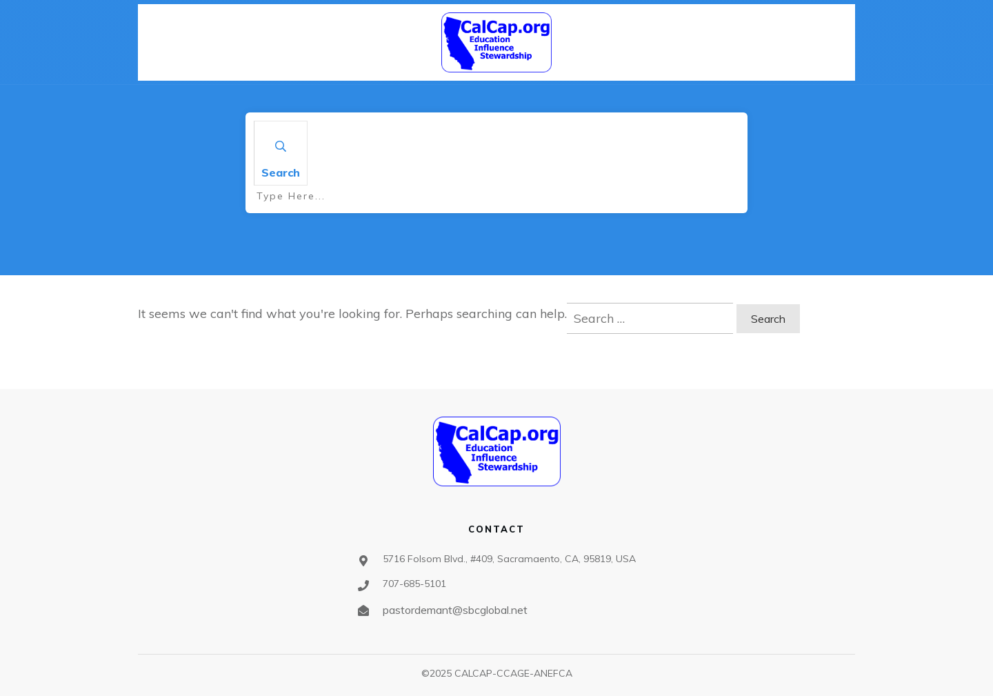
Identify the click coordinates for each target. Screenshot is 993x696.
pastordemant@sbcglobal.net (455, 610)
